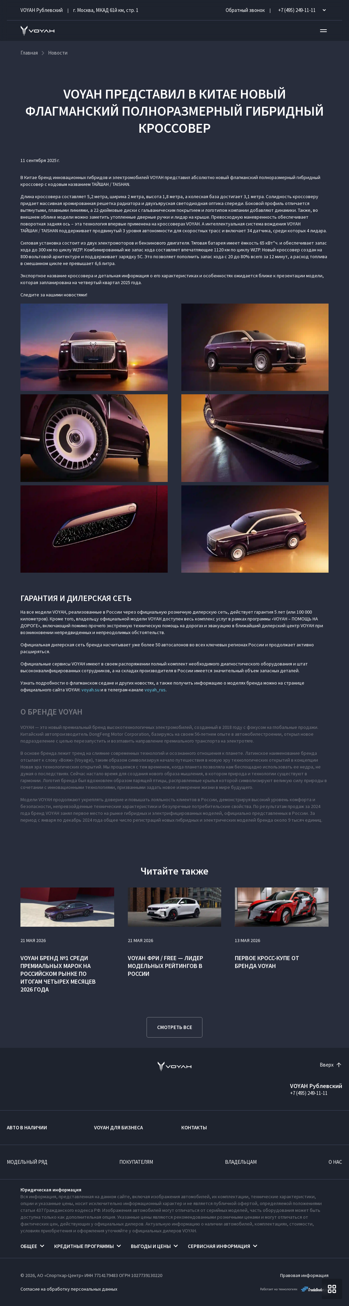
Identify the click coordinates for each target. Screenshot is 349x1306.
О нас (335, 1162)
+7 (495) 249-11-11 (309, 1093)
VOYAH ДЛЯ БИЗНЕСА (118, 1127)
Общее (28, 1246)
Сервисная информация (219, 1246)
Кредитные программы (84, 1246)
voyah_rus (155, 690)
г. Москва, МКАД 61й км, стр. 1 (105, 10)
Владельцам (241, 1162)
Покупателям (136, 1162)
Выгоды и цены (151, 1246)
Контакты (194, 1127)
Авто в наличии (27, 1127)
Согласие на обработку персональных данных (68, 1289)
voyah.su (90, 690)
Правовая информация (304, 1275)
